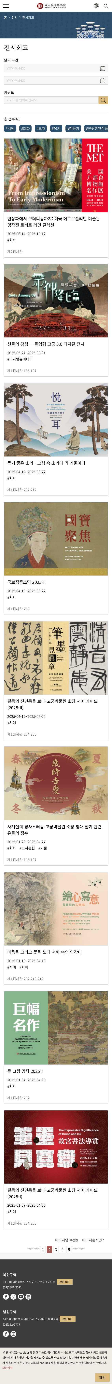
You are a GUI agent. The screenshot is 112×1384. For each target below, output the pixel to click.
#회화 (25, 128)
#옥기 (56, 128)
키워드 (9, 92)
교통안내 (63, 1282)
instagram (13, 1297)
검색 (103, 100)
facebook (6, 1297)
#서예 (10, 128)
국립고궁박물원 (51, 6)
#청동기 (73, 128)
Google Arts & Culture (28, 1297)
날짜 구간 (11, 60)
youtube (21, 1297)
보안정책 (7, 1367)
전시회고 (28, 17)
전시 (15, 17)
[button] (6, 6)
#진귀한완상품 (97, 128)
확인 (102, 1377)
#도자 (40, 128)
